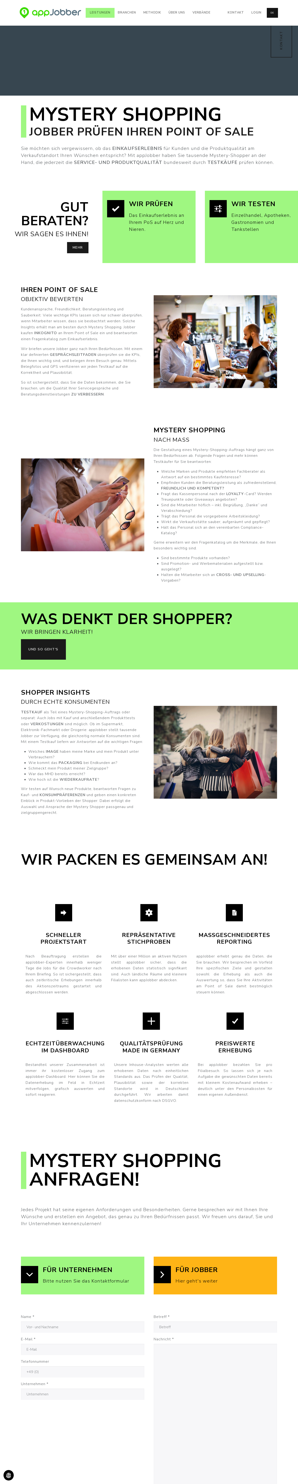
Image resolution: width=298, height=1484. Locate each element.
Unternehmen (34, 1384)
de (272, 12)
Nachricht (164, 1339)
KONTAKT (281, 40)
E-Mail (28, 1339)
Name (27, 1316)
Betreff (162, 1316)
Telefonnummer (35, 1361)
